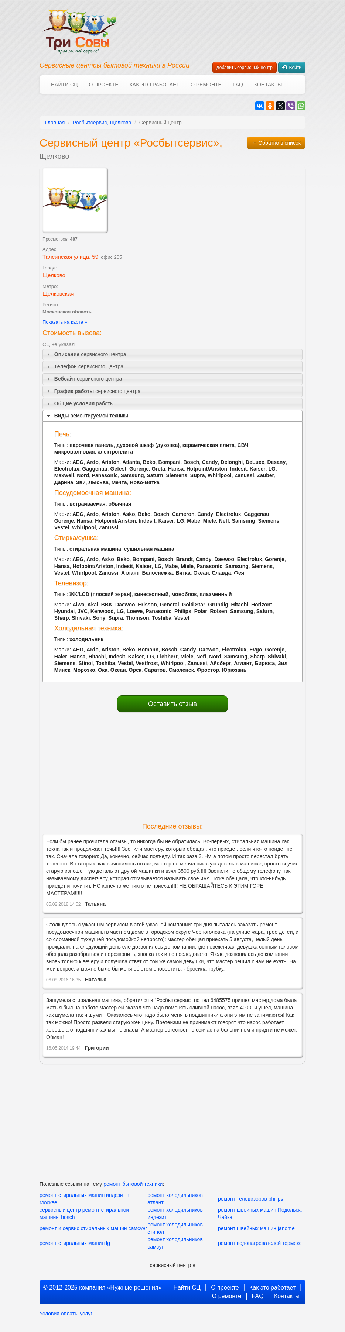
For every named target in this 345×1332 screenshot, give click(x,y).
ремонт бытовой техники (133, 1184)
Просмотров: (60, 239)
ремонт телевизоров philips (250, 1199)
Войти (291, 67)
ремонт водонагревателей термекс (259, 1243)
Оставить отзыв (172, 704)
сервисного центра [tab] (85, 354)
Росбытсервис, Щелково (102, 122)
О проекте (103, 84)
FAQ (238, 84)
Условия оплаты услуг (66, 1313)
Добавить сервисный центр (244, 67)
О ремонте (206, 84)
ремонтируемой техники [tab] (86, 416)
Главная (55, 122)
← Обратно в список (276, 143)
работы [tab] (79, 403)
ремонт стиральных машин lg (75, 1243)
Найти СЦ (64, 84)
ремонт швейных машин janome (256, 1228)
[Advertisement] (172, 767)
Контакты (268, 84)
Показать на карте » (64, 322)
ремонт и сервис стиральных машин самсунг (93, 1228)
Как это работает (155, 84)
